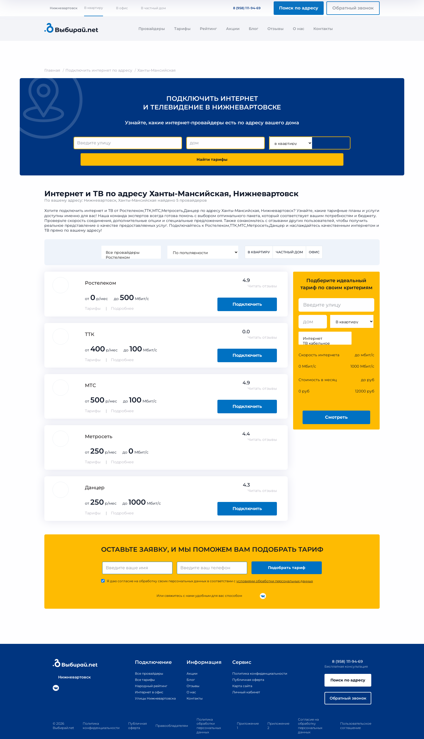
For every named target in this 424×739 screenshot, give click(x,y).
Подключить (247, 289)
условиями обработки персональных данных (274, 568)
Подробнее (122, 293)
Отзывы (275, 28)
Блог (253, 28)
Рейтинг (208, 28)
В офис (122, 8)
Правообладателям (171, 716)
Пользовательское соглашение (355, 716)
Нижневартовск (60, 8)
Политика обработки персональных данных (209, 715)
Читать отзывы (262, 271)
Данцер (94, 473)
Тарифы (182, 28)
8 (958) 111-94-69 (244, 8)
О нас (298, 28)
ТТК (89, 319)
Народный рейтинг (142, 673)
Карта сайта (240, 673)
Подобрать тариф (288, 554)
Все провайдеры (129, 237)
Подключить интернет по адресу (98, 70)
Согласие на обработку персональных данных (310, 715)
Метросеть (98, 422)
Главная (52, 70)
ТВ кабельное (325, 328)
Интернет (325, 323)
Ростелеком (129, 242)
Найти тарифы (319, 143)
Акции (233, 28)
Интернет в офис (140, 679)
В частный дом (153, 8)
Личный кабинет (245, 679)
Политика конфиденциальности (260, 660)
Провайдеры (151, 28)
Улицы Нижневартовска (147, 685)
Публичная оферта (247, 666)
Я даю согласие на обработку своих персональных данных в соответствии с (210, 568)
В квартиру (93, 8)
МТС (90, 371)
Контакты (323, 28)
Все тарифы (135, 666)
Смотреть (336, 402)
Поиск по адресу (298, 8)
